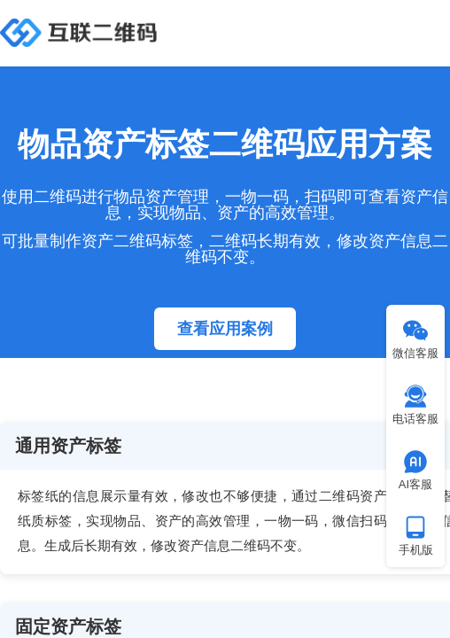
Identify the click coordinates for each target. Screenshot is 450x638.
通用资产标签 (68, 445)
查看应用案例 (225, 329)
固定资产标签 (68, 626)
